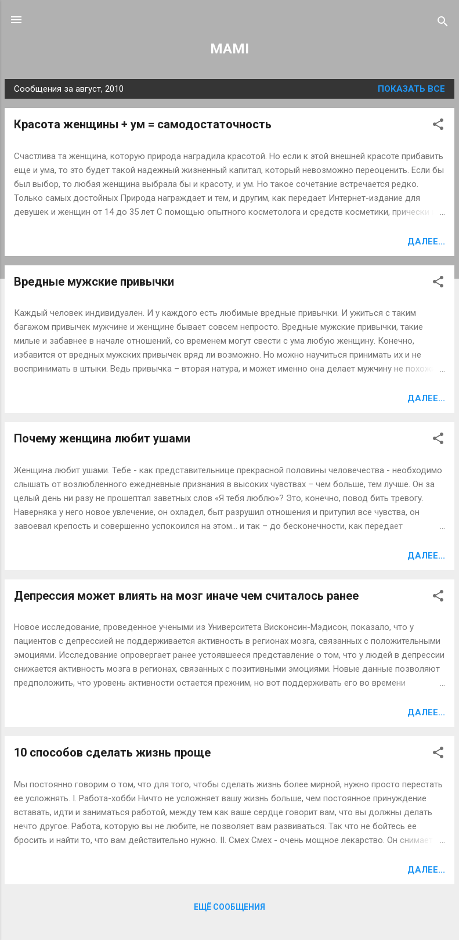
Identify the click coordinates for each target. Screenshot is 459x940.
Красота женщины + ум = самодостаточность (143, 124)
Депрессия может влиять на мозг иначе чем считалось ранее (186, 596)
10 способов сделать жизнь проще (112, 752)
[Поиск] (443, 23)
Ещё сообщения (229, 907)
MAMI (229, 49)
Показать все (411, 89)
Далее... (426, 241)
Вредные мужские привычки (94, 282)
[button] (438, 126)
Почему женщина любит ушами (102, 438)
